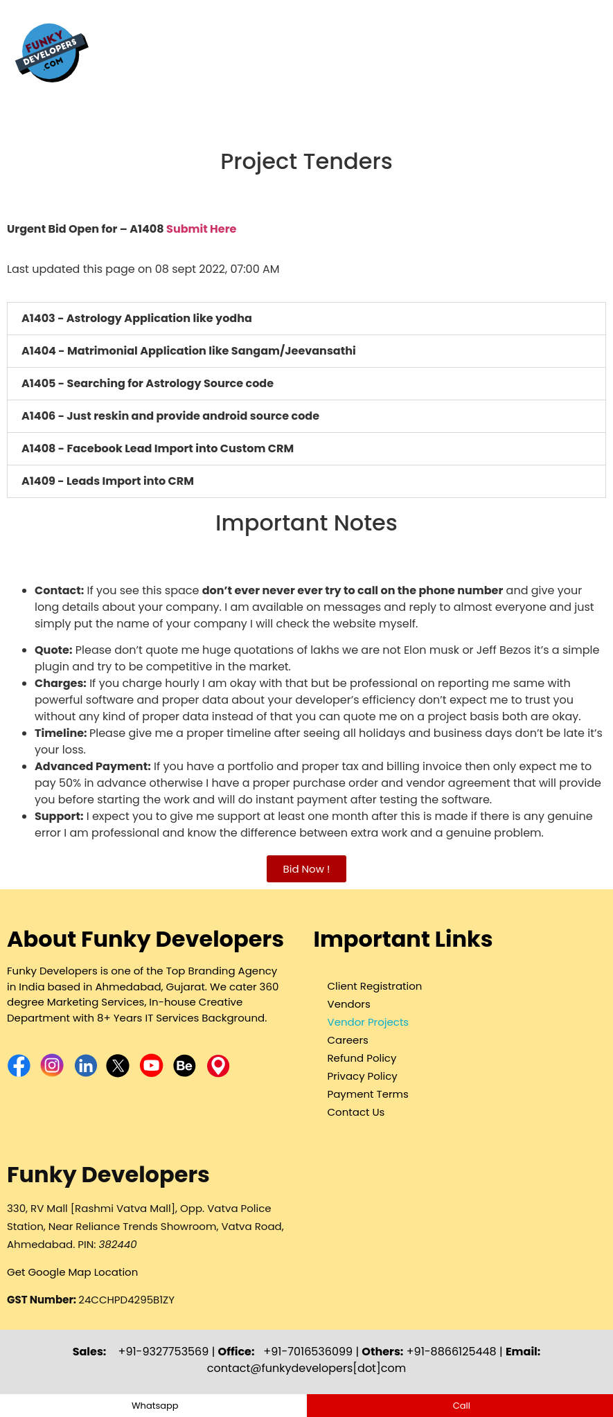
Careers (348, 1040)
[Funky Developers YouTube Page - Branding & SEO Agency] (151, 1074)
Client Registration (375, 986)
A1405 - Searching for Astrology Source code (147, 383)
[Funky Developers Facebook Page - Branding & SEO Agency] (20, 1074)
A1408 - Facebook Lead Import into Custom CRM (157, 448)
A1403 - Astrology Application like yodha (136, 318)
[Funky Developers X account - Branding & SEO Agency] (119, 1074)
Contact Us (356, 1112)
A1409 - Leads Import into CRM (107, 481)
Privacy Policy (363, 1076)
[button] (306, 319)
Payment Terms (368, 1094)
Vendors (349, 1004)
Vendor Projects (368, 1022)
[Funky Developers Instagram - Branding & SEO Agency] (53, 1074)
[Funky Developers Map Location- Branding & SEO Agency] (218, 1074)
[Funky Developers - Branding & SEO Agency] (52, 86)
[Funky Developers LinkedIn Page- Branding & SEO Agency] (86, 1074)
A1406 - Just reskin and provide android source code (170, 416)
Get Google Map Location (72, 1272)
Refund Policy (362, 1058)
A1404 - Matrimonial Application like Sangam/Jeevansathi (188, 351)
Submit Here (201, 229)
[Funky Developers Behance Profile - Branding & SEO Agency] (184, 1074)
